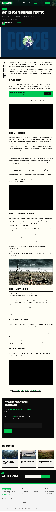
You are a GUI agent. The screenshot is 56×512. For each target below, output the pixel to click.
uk (39, 390)
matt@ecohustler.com (49, 492)
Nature (30, 2)
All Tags (35, 498)
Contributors (24, 496)
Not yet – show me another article (11, 435)
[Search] (53, 3)
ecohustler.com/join (6, 495)
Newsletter (24, 503)
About (23, 498)
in (11, 499)
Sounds (41, 2)
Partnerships (47, 496)
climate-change (16, 390)
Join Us (47, 2)
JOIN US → (48, 93)
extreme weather (41, 151)
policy (26, 390)
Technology (25, 2)
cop (22, 390)
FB (4, 68)
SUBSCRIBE (45, 477)
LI (4, 71)
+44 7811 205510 (48, 494)
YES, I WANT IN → (10, 431)
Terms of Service (19, 509)
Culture (35, 2)
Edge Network (34, 509)
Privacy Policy (24, 509)
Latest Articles (25, 492)
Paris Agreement (33, 390)
